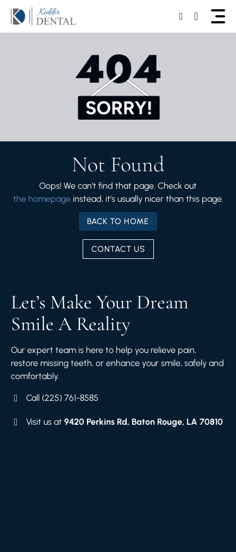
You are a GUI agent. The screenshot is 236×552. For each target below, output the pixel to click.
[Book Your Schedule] (182, 16)
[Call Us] (197, 16)
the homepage (42, 199)
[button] (218, 16)
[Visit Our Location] (117, 422)
